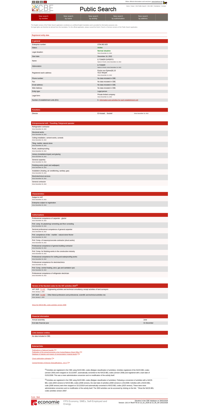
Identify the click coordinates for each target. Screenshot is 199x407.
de (41, 2)
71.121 (42, 289)
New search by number (43, 17)
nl (33, 2)
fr (37, 2)
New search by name (68, 17)
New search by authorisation (118, 17)
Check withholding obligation (41, 358)
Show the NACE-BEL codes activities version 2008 (49, 305)
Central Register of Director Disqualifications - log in (49, 363)
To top (33, 397)
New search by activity (93, 17)
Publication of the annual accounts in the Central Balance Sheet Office (55, 352)
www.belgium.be (157, 1)
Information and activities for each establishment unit (119, 100)
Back (38, 397)
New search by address (143, 17)
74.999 (42, 295)
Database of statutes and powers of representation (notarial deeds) (54, 354)
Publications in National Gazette (43, 350)
